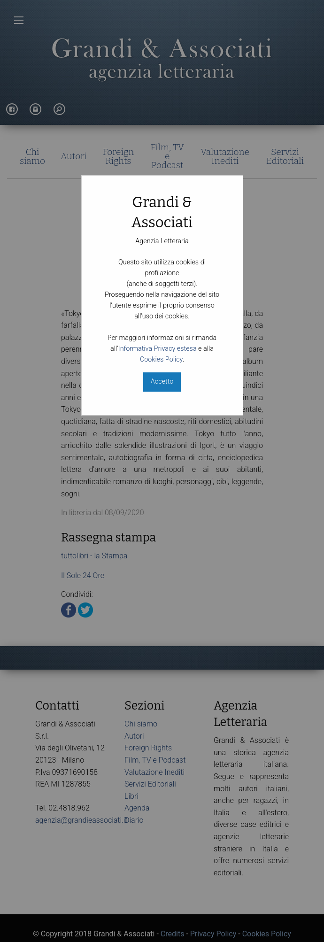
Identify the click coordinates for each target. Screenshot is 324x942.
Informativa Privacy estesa (157, 349)
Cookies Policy (161, 359)
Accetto (162, 382)
